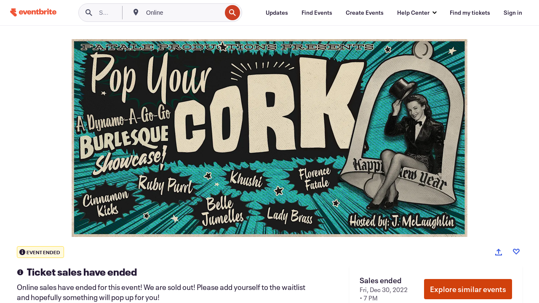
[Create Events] (364, 12)
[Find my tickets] (470, 12)
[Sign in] (513, 12)
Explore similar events (468, 289)
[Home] (33, 12)
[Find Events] (317, 12)
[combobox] (183, 12)
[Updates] (277, 12)
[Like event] (516, 252)
